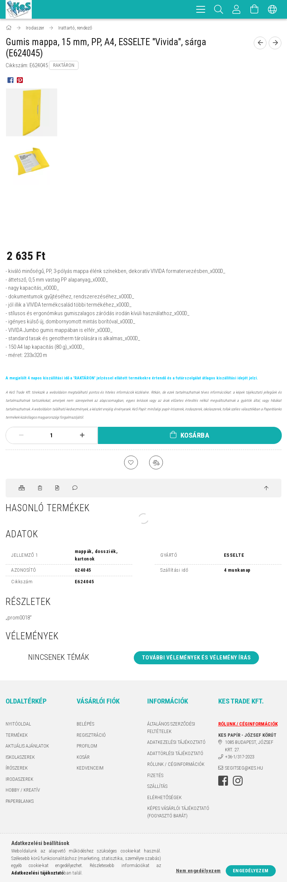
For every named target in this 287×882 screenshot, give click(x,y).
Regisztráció (91, 736)
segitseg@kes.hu (244, 769)
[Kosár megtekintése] (254, 9)
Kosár (83, 758)
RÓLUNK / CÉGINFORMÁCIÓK (175, 765)
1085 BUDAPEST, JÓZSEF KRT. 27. (249, 747)
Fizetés (155, 776)
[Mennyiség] (51, 435)
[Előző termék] (260, 43)
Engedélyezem (251, 870)
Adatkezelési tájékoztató (176, 743)
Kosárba (195, 435)
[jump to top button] (266, 489)
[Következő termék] (275, 43)
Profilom (87, 747)
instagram (238, 782)
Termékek (17, 736)
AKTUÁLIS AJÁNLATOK (27, 747)
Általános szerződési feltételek (171, 728)
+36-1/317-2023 (239, 758)
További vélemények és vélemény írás (196, 658)
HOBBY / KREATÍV (23, 791)
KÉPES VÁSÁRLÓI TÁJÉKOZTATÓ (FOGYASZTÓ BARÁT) (178, 813)
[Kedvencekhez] (130, 463)
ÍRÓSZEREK (17, 769)
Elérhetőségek (164, 798)
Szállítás (157, 787)
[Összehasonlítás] (156, 463)
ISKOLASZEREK (20, 758)
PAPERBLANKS (20, 802)
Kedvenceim (90, 769)
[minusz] (21, 435)
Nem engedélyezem (198, 870)
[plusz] (82, 435)
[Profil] (237, 9)
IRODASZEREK (19, 780)
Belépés (85, 725)
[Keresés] (219, 9)
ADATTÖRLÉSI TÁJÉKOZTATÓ (175, 754)
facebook (223, 782)
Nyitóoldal (18, 725)
